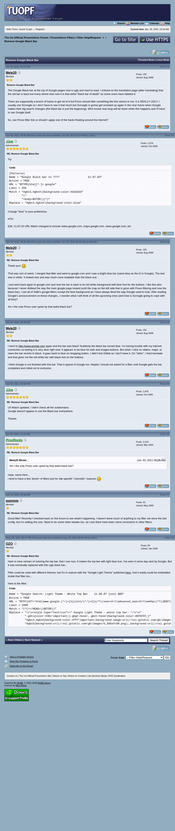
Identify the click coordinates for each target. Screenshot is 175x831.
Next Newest (32, 639)
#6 (168, 434)
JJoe (91, 135)
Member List (135, 23)
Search (119, 23)
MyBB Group (44, 683)
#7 (168, 495)
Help (165, 23)
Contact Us (12, 676)
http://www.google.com (31, 346)
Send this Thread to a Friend (24, 661)
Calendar (152, 23)
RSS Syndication (117, 676)
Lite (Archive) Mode (97, 676)
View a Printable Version (22, 657)
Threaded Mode (146, 60)
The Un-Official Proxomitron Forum (26, 37)
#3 (168, 242)
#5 (168, 384)
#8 (172, 538)
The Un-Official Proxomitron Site (35, 676)
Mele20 (11, 72)
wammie (12, 500)
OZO (93, 538)
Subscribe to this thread (21, 666)
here (128, 572)
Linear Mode (162, 60)
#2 (172, 135)
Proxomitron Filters (63, 37)
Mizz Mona (21, 685)
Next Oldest (15, 639)
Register (40, 29)
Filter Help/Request (89, 37)
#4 (168, 322)
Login (29, 29)
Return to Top (59, 676)
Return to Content (77, 676)
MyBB (20, 683)
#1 (168, 66)
